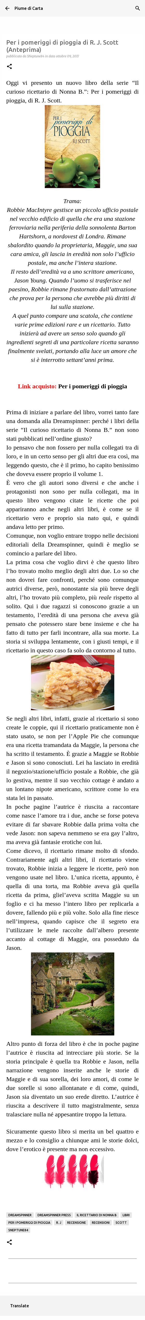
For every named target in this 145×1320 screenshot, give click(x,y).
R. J (58, 1222)
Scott (121, 1222)
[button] (9, 66)
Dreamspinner (19, 1215)
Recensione (76, 1222)
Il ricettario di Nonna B (97, 1215)
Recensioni (101, 1222)
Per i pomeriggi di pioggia (92, 386)
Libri (126, 1215)
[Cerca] (138, 8)
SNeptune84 (18, 1230)
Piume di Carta (29, 8)
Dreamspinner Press (54, 1215)
